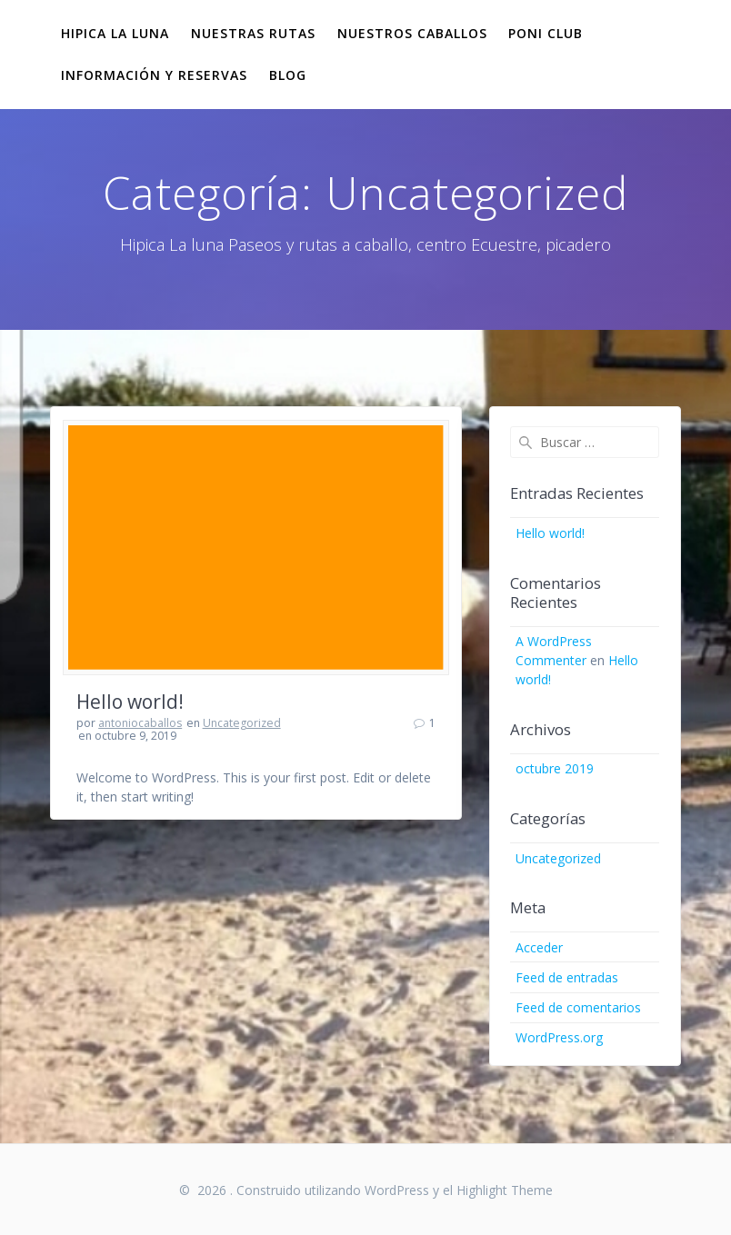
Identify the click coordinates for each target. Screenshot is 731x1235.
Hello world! (130, 701)
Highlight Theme (504, 1190)
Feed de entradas (567, 977)
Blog (287, 75)
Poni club (545, 33)
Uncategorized (242, 723)
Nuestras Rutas (253, 33)
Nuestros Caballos (412, 33)
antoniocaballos (140, 723)
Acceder (539, 947)
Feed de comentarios (578, 1007)
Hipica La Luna (115, 33)
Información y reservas (154, 75)
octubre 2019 (555, 768)
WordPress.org (559, 1037)
